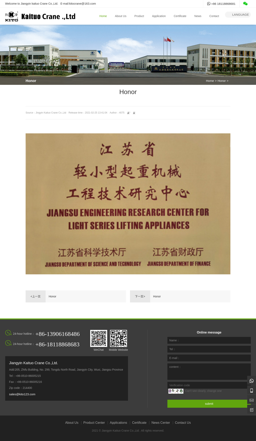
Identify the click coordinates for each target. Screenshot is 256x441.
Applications (118, 422)
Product (139, 16)
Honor (222, 80)
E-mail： (174, 358)
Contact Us (183, 422)
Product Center (94, 422)
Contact (214, 16)
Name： (174, 340)
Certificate (180, 16)
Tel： (172, 349)
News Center (160, 422)
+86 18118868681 (221, 3)
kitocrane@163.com (82, 3)
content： (175, 366)
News (197, 16)
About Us (120, 16)
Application (159, 16)
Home (103, 16)
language (238, 15)
